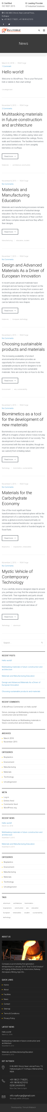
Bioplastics (6, 547)
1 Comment (6, 66)
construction (26, 165)
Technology (6, 468)
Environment (6, 389)
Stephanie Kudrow (9, 720)
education (19, 240)
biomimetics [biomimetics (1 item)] (29, 903)
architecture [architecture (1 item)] (17, 903)
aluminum (16, 625)
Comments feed (11, 804)
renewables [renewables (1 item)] (17, 913)
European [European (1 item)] (6, 913)
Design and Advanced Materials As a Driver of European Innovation (23, 270)
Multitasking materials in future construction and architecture (22, 120)
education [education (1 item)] (35, 908)
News (6, 999)
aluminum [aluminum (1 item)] (6, 903)
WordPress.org (10, 808)
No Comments (8, 184)
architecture (17, 165)
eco (15, 389)
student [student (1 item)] (27, 913)
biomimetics (17, 468)
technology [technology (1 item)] (7, 917)
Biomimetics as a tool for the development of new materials (22, 419)
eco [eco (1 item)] (27, 908)
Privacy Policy (9, 1018)
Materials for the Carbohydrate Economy (17, 498)
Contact (7, 1004)
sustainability (22, 389)
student (26, 240)
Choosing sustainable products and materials (23, 346)
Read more (8, 156)
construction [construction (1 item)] (19, 908)
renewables (27, 547)
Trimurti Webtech (29, 1107)
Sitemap (7, 1009)
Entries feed (9, 801)
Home (6, 985)
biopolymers (18, 547)
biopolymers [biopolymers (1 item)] (7, 908)
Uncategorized (7, 89)
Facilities (7, 994)
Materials (5, 165)
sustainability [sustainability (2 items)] (37, 913)
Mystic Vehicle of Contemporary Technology (17, 577)
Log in (6, 797)
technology (23, 319)
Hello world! (13, 71)
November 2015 (10, 742)
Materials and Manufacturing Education (16, 195)
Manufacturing (7, 240)
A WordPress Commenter (13, 707)
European (16, 319)
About (6, 990)
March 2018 (9, 738)
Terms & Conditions (11, 1013)
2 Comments (7, 109)
